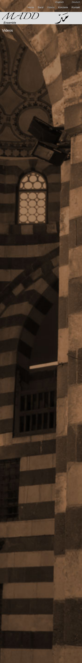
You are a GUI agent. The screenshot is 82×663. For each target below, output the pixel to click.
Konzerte (63, 7)
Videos (51, 7)
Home (31, 7)
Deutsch (76, 2)
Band (40, 7)
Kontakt (76, 7)
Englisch (59, 2)
